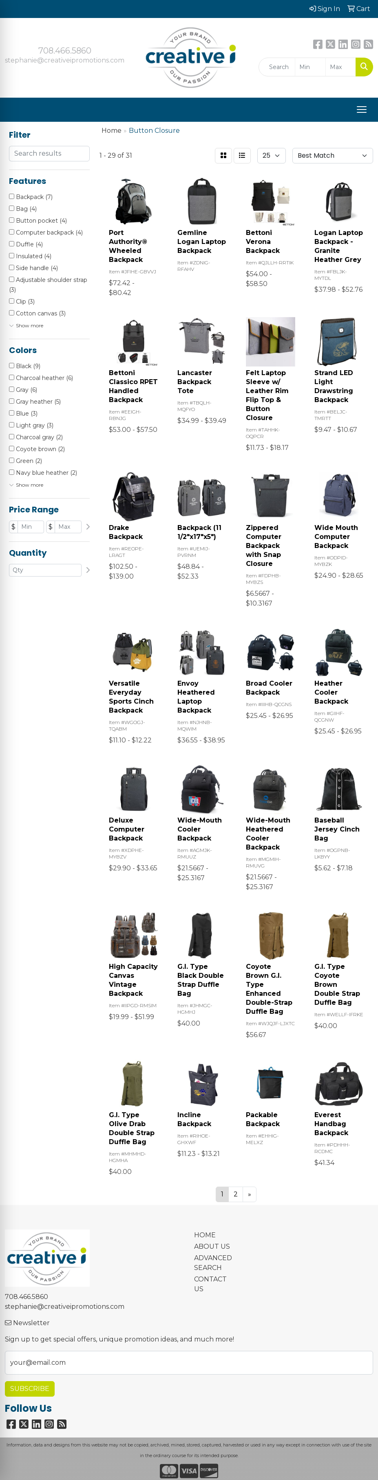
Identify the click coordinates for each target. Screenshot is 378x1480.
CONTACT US (210, 1284)
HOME (205, 1235)
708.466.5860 (64, 51)
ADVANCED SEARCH (213, 1263)
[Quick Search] (277, 67)
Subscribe (29, 1389)
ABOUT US (212, 1246)
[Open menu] (362, 109)
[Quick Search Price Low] (310, 67)
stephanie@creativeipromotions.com (64, 60)
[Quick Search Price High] (340, 67)
